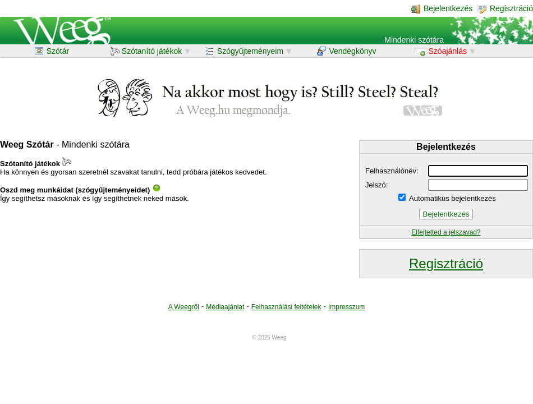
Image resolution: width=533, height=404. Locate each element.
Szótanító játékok (147, 51)
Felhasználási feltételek (286, 307)
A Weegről (183, 307)
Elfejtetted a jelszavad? (445, 232)
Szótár (52, 51)
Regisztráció (505, 8)
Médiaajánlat (225, 307)
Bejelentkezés (441, 8)
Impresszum (346, 307)
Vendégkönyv (346, 51)
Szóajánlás (442, 51)
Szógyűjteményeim (245, 51)
